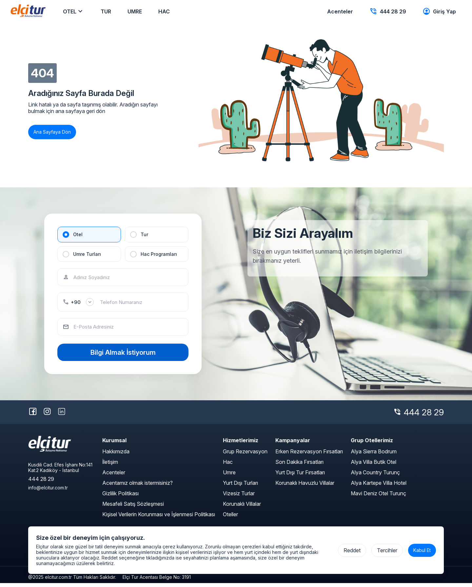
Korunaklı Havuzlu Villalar (304, 486)
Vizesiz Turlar (239, 497)
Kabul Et (422, 550)
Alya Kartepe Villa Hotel (378, 486)
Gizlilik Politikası (120, 497)
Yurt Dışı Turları (240, 486)
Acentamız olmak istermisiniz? (137, 486)
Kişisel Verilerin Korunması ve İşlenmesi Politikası (158, 518)
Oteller (230, 518)
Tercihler (387, 550)
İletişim (110, 466)
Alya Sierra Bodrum (374, 455)
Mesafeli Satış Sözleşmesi (133, 507)
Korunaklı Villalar (242, 507)
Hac (228, 466)
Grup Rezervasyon (245, 455)
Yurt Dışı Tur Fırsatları (300, 476)
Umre (229, 476)
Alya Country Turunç (375, 476)
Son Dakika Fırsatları (299, 466)
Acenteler (113, 476)
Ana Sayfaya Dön (52, 132)
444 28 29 (424, 416)
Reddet (352, 550)
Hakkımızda (115, 455)
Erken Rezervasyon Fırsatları (309, 455)
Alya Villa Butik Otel (373, 466)
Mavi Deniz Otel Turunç (378, 497)
